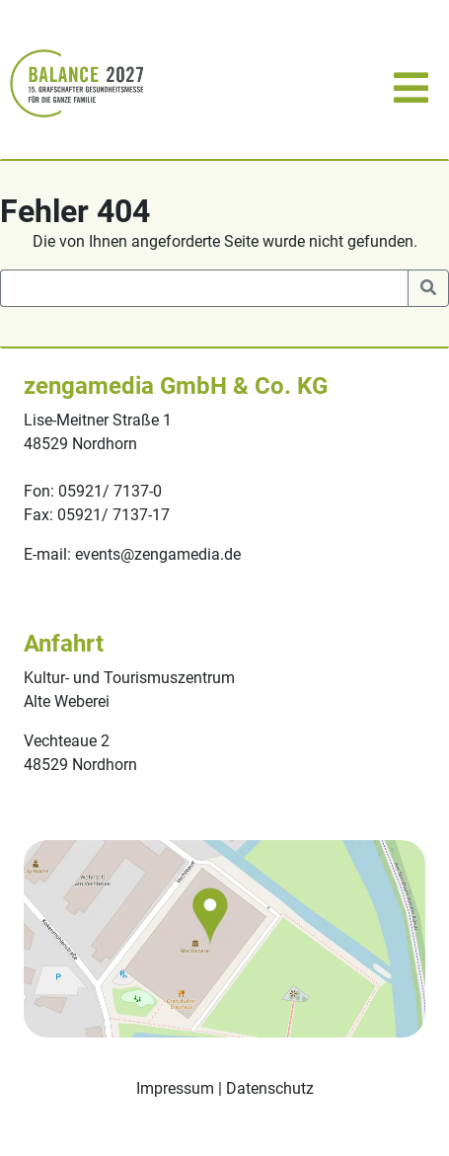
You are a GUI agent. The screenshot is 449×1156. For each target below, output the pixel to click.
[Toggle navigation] (408, 83)
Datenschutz (270, 1088)
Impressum (175, 1088)
